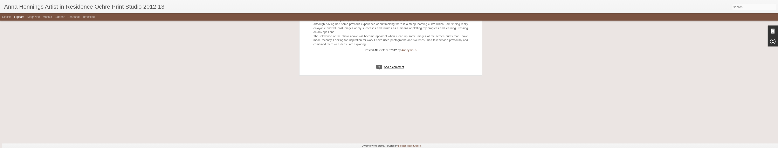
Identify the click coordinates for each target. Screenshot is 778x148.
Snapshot (74, 16)
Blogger (402, 146)
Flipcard (19, 16)
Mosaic (47, 16)
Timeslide (89, 16)
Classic (6, 16)
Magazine (33, 16)
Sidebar (60, 16)
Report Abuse (414, 146)
